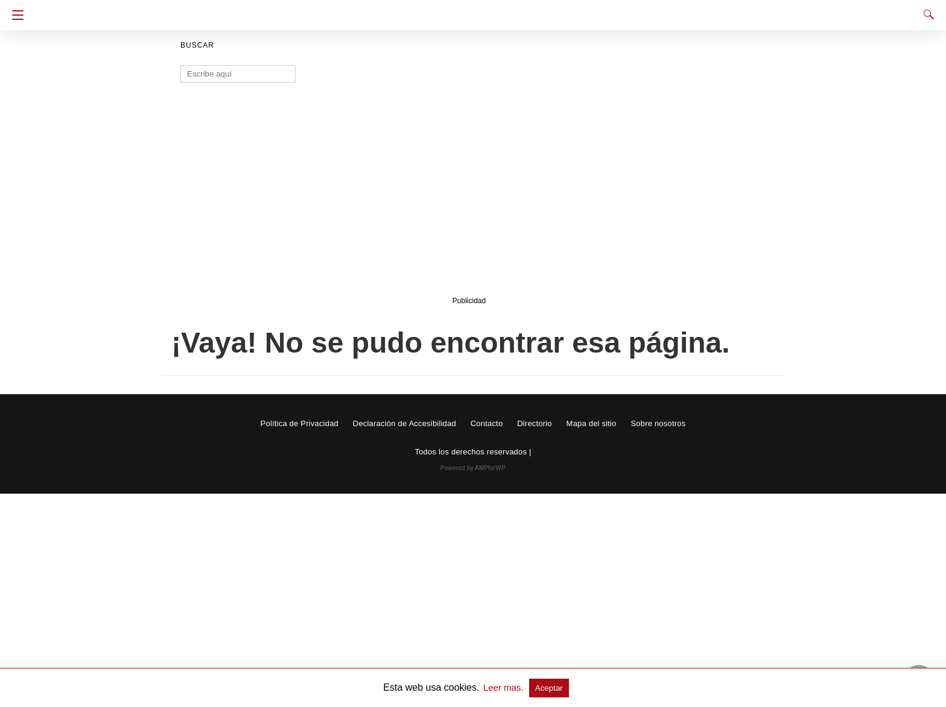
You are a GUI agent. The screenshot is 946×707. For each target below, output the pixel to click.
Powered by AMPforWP (473, 468)
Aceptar (549, 688)
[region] (469, 197)
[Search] (926, 14)
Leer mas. (504, 687)
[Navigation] (15, 15)
